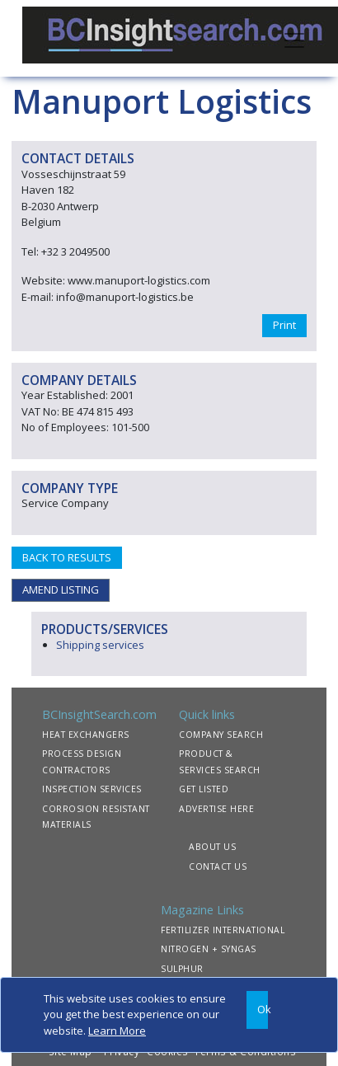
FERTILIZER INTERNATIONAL (222, 930)
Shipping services (100, 644)
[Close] (257, 1010)
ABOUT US (212, 846)
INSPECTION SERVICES (92, 789)
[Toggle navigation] (294, 39)
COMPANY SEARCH (221, 734)
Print (284, 324)
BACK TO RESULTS (66, 557)
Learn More (117, 1030)
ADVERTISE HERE (216, 809)
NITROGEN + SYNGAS (208, 949)
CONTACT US (217, 866)
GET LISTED (203, 789)
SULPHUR (182, 968)
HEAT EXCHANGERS (85, 734)
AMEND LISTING (60, 589)
